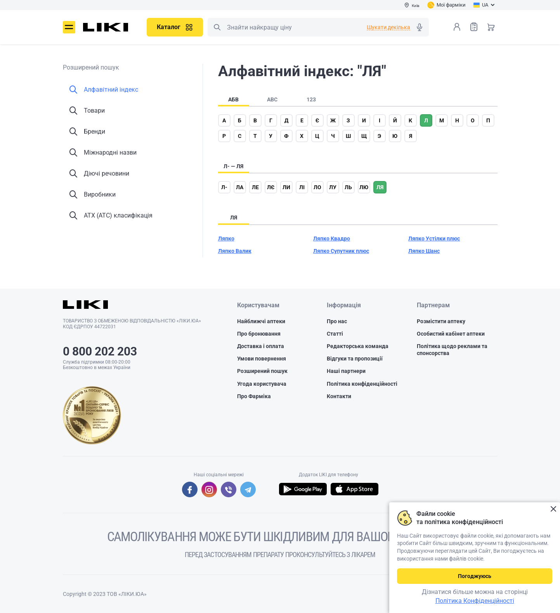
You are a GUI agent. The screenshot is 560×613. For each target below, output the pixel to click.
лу (332, 187)
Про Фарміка (254, 396)
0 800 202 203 (100, 351)
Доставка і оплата (260, 346)
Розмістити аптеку (441, 321)
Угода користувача (261, 384)
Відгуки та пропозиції (355, 358)
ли (286, 187)
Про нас (337, 321)
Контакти (339, 396)
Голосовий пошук (419, 27)
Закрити (553, 509)
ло (317, 187)
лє (270, 187)
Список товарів (474, 26)
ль (348, 187)
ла (239, 187)
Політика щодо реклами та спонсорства (452, 349)
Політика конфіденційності (362, 384)
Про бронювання (259, 334)
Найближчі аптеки (261, 321)
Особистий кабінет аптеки (451, 334)
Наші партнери (346, 371)
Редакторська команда (357, 346)
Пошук (217, 27)
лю (363, 187)
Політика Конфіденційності (474, 600)
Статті (335, 334)
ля (379, 187)
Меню (69, 27)
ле (255, 187)
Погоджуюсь (474, 576)
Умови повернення (261, 358)
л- (224, 187)
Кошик (491, 26)
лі (302, 187)
